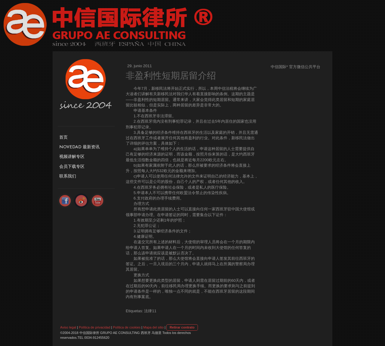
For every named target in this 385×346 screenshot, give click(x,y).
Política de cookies (127, 327)
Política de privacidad (94, 327)
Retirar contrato (182, 327)
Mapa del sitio (153, 327)
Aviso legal (68, 327)
